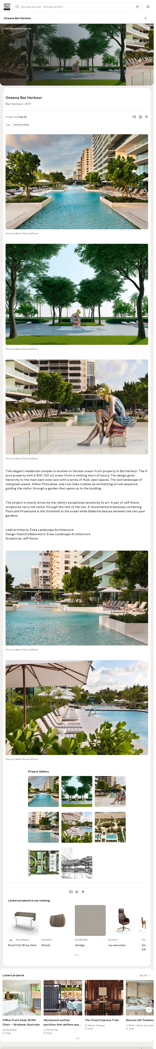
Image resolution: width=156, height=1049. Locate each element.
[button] (75, 955)
